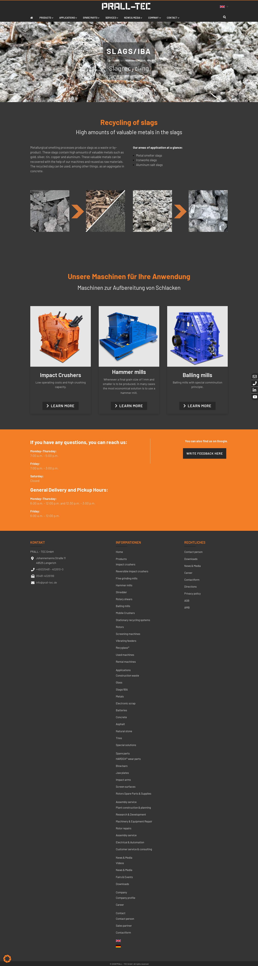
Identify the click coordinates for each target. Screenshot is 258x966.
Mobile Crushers (125, 612)
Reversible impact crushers (132, 571)
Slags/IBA (122, 689)
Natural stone (124, 731)
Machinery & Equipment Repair (134, 821)
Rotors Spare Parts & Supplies (133, 793)
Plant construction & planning (133, 807)
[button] (7, 959)
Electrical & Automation (130, 842)
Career (120, 904)
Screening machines (128, 633)
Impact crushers (125, 564)
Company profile (125, 897)
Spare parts (123, 753)
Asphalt (120, 724)
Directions (190, 586)
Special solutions (126, 745)
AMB (187, 607)
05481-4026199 (45, 575)
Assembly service (126, 801)
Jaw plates (122, 772)
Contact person (125, 918)
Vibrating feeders (126, 640)
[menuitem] (224, 6)
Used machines (125, 654)
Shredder (121, 592)
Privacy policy (192, 593)
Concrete (121, 717)
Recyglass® (122, 647)
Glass (119, 682)
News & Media (124, 857)
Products (121, 558)
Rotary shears (124, 599)
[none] (224, 6)
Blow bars (122, 765)
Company (121, 892)
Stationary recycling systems (133, 620)
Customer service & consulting (134, 849)
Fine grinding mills (126, 578)
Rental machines (126, 661)
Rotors (120, 626)
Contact (120, 913)
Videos (120, 863)
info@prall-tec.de (46, 582)
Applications (123, 670)
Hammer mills (124, 585)
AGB (186, 600)
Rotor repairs (123, 828)
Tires (119, 738)
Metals (120, 696)
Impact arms (123, 779)
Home (119, 551)
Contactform (123, 932)
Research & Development (131, 814)
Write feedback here (204, 453)
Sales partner (124, 925)
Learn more (61, 405)
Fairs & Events (124, 877)
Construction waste (127, 675)
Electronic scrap (125, 703)
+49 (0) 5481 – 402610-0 (50, 569)
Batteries (121, 710)
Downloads (122, 883)
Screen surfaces (125, 786)
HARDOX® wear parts (128, 758)
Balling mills (123, 606)
